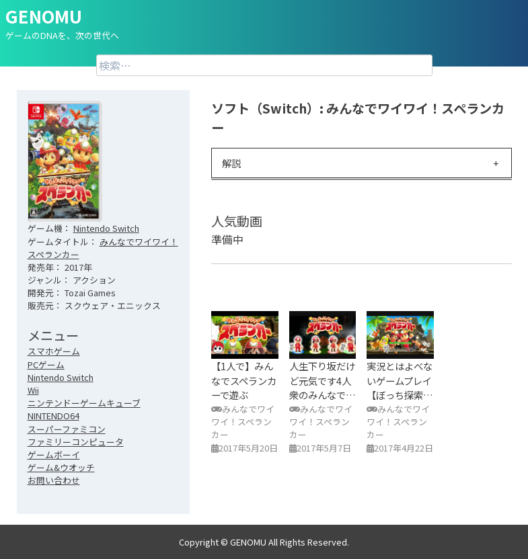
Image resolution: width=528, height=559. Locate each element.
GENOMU (43, 15)
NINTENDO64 (53, 415)
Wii (33, 390)
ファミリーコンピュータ (76, 441)
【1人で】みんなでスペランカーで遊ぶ (243, 380)
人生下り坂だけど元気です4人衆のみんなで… (322, 380)
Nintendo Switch (106, 228)
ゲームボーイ (54, 454)
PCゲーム (46, 364)
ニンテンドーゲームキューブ (84, 402)
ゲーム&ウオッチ (61, 467)
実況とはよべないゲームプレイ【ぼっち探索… (400, 380)
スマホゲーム (54, 351)
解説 (231, 163)
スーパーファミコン (67, 429)
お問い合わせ (54, 480)
